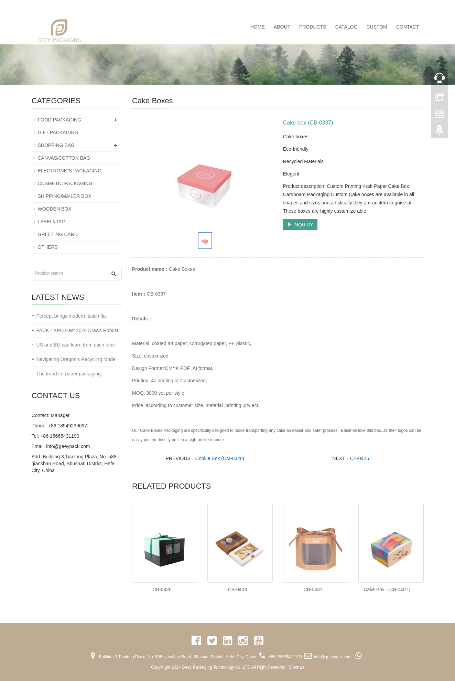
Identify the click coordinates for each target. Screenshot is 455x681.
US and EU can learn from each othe (75, 345)
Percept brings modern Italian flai (71, 316)
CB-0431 (312, 589)
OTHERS (48, 247)
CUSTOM (376, 27)
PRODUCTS (312, 27)
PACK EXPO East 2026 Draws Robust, (78, 330)
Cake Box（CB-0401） (388, 589)
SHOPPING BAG (56, 145)
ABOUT (282, 27)
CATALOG (346, 27)
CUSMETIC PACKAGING (65, 183)
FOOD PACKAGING (60, 120)
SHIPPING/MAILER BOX (64, 196)
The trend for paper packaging (68, 373)
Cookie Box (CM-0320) (219, 458)
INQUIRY (300, 224)
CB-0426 (359, 458)
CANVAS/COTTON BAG (64, 158)
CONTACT (407, 27)
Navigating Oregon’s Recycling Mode (76, 359)
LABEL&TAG (52, 221)
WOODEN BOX (55, 209)
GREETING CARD (58, 234)
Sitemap (296, 667)
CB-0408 (237, 589)
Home (257, 27)
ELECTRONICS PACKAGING (70, 170)
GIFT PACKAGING (58, 132)
